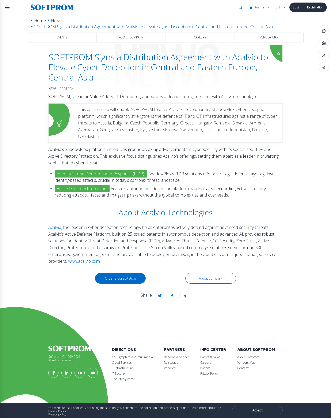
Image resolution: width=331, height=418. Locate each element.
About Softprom (256, 349)
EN (278, 7)
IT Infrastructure (122, 368)
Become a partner (176, 357)
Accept (257, 410)
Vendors (169, 368)
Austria (259, 7)
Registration (315, 7)
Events (62, 37)
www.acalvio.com (84, 261)
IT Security (118, 374)
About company (131, 37)
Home (40, 20)
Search (239, 7)
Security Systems (123, 379)
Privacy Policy (209, 374)
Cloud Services (122, 363)
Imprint (205, 368)
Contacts (243, 368)
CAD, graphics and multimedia (132, 357)
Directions (124, 349)
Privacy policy (57, 414)
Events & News (210, 357)
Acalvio (54, 227)
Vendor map (269, 37)
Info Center (213, 349)
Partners (174, 349)
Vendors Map (246, 363)
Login (296, 7)
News (56, 20)
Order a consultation (120, 278)
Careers (200, 37)
